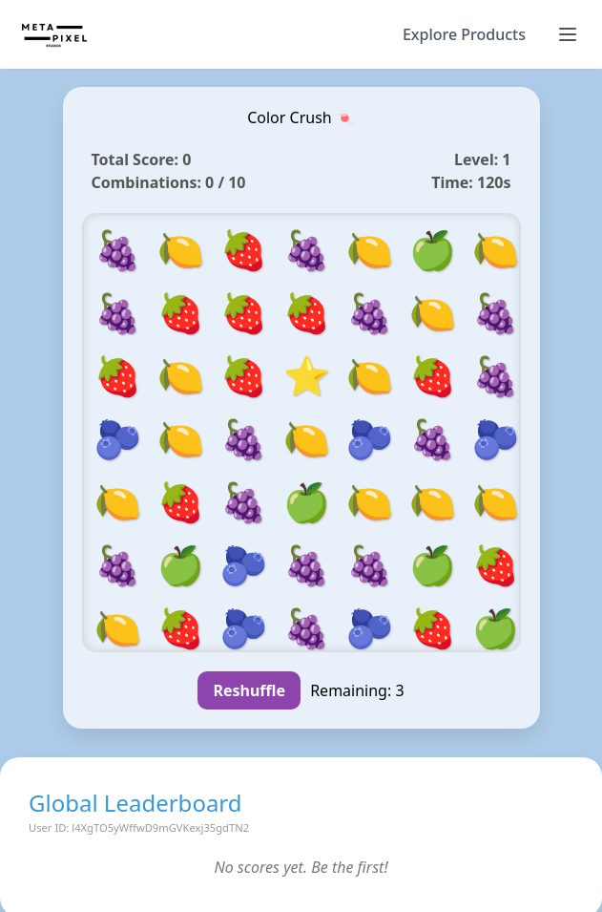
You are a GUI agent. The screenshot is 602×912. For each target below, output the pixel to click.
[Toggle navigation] (568, 34)
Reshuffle (249, 690)
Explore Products (464, 34)
